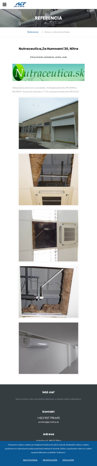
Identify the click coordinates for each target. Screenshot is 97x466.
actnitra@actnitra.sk (48, 422)
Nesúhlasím (50, 460)
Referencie (32, 32)
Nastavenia (30, 460)
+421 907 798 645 (48, 418)
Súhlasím (68, 460)
